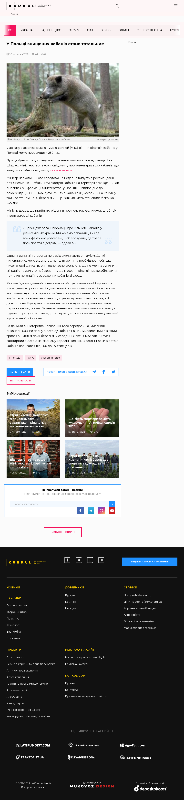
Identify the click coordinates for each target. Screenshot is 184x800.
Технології (13, 625)
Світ (90, 30)
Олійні (124, 30)
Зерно (106, 30)
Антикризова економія (22, 670)
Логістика (13, 638)
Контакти (71, 690)
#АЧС (31, 358)
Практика (13, 618)
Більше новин (63, 532)
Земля (74, 30)
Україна (26, 30)
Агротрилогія (16, 657)
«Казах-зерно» (61, 170)
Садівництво (51, 30)
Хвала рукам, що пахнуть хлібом (28, 716)
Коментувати (20, 372)
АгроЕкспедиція (18, 677)
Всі (10, 30)
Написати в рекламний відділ (85, 657)
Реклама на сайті (76, 664)
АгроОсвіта (14, 697)
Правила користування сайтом (86, 696)
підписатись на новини (150, 561)
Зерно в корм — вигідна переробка (31, 664)
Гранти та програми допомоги (27, 684)
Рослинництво (17, 605)
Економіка (14, 632)
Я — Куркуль (15, 703)
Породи (70, 608)
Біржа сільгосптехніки (139, 621)
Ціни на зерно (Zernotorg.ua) (143, 602)
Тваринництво (17, 612)
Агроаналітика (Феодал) (140, 608)
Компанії (71, 602)
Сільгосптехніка (149, 30)
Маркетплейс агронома (140, 628)
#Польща (14, 358)
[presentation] (7, 30)
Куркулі (70, 595)
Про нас (70, 683)
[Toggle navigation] (176, 6)
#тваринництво (51, 358)
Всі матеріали (20, 380)
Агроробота (132, 615)
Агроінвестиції (17, 690)
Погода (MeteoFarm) (137, 595)
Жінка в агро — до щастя (23, 710)
